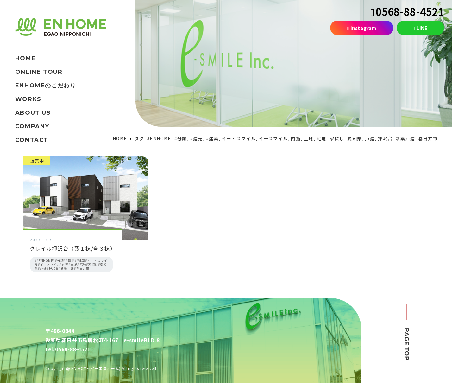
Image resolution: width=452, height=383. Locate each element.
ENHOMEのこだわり (45, 85)
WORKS (28, 99)
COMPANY (32, 126)
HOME (25, 58)
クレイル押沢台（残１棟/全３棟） (73, 248)
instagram (362, 28)
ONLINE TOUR (39, 71)
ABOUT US (33, 112)
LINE (420, 28)
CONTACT (31, 140)
